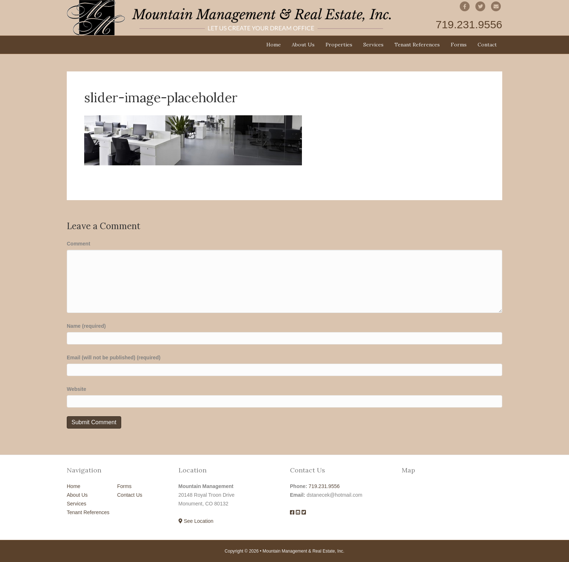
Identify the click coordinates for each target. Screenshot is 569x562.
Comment (78, 244)
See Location (196, 521)
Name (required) (86, 326)
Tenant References (417, 44)
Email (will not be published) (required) (113, 357)
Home (273, 44)
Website (76, 389)
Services (373, 44)
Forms (459, 44)
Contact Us (129, 495)
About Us (303, 44)
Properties (339, 44)
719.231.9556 (324, 486)
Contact (487, 44)
